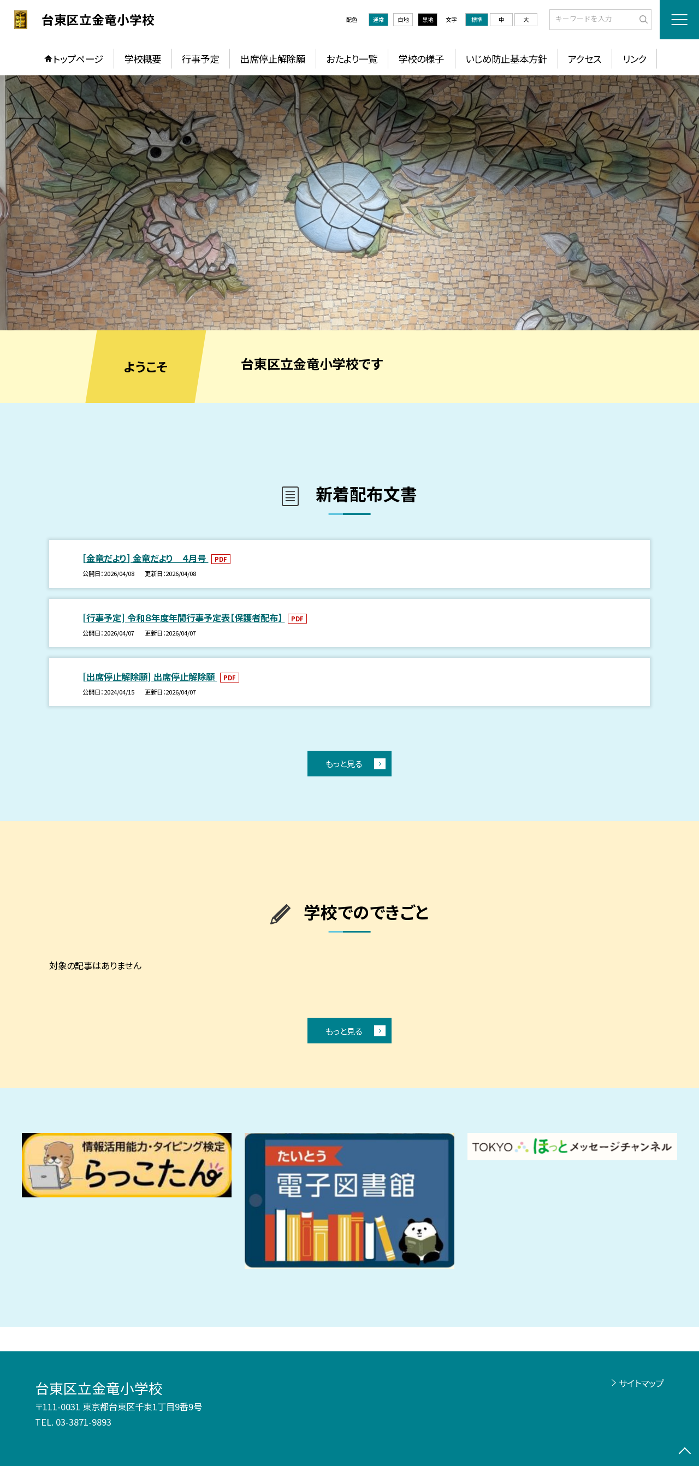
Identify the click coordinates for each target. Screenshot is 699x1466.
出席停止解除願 (272, 59)
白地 (403, 19)
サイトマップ (641, 1383)
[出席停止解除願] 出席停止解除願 (149, 676)
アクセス (584, 59)
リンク (635, 59)
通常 (378, 19)
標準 (476, 19)
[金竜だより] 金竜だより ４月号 (145, 558)
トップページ (78, 59)
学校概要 (142, 59)
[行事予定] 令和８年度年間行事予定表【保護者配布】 (183, 617)
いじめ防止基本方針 (506, 59)
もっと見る (343, 763)
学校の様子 (421, 59)
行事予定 (200, 59)
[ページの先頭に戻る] (685, 1452)
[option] (349, 202)
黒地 (427, 19)
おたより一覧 (351, 59)
